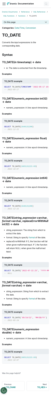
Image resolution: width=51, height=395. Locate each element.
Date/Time (20, 28)
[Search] (46, 4)
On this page (10, 22)
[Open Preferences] (4, 390)
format (32, 237)
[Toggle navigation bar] (4, 4)
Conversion (31, 28)
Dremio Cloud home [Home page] (10, 12)
